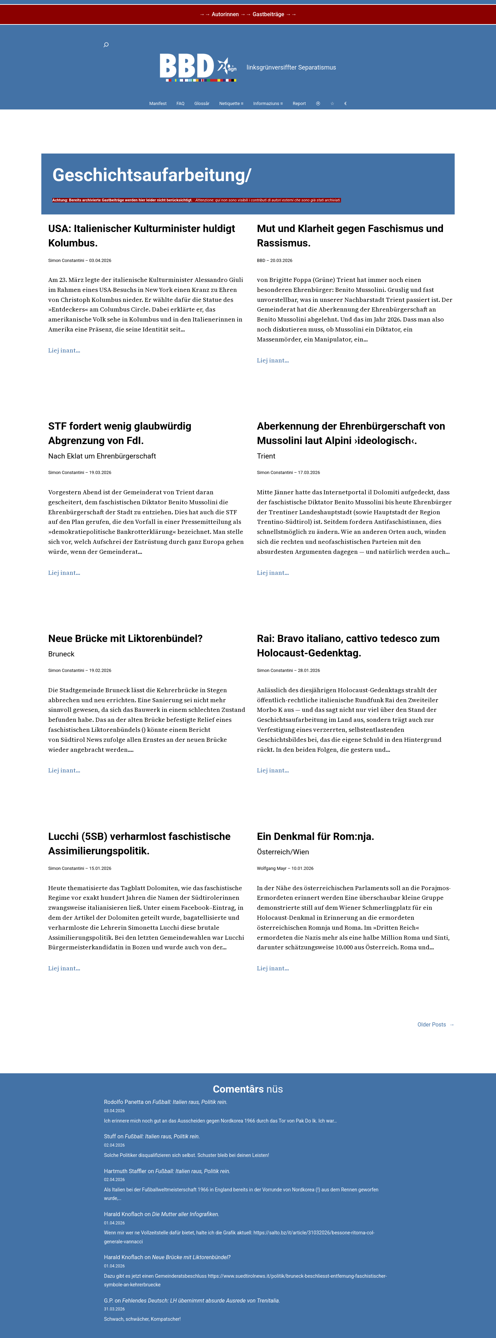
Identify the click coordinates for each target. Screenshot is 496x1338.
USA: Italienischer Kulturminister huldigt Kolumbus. (141, 235)
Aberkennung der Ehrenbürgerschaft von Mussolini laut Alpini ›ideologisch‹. (351, 440)
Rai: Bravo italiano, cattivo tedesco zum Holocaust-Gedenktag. (348, 645)
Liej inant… (64, 350)
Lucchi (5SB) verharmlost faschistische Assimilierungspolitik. (139, 843)
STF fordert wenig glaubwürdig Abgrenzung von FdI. (120, 440)
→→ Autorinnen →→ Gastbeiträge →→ (248, 14)
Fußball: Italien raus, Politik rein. (190, 1102)
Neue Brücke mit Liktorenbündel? (125, 645)
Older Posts (436, 1024)
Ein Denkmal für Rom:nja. (315, 843)
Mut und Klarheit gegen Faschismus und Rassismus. (350, 235)
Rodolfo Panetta (124, 1102)
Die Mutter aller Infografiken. (186, 1214)
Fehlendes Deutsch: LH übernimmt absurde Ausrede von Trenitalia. (201, 1300)
